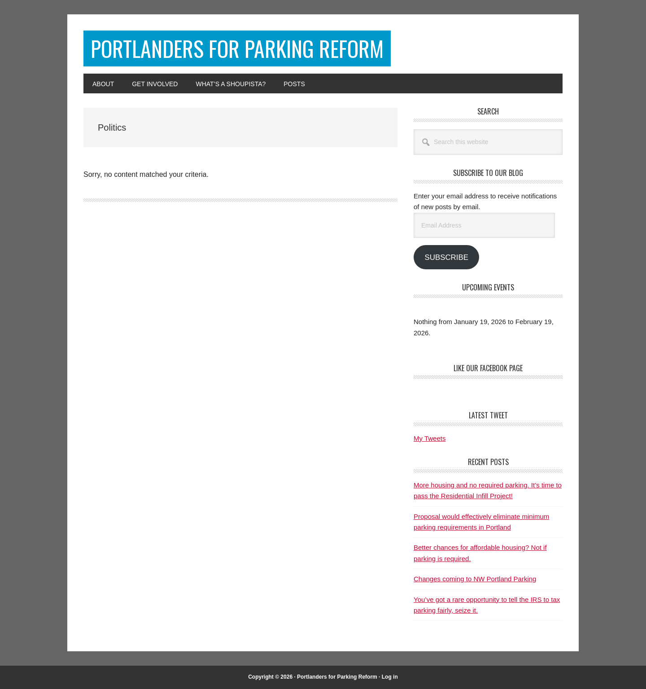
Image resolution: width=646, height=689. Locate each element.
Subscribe (446, 257)
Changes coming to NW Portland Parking (475, 579)
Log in (390, 677)
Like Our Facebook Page (488, 368)
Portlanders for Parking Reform (237, 48)
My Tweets (429, 438)
